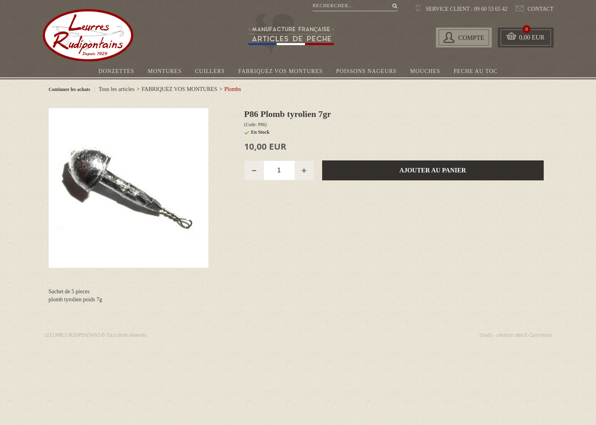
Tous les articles (117, 89)
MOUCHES (425, 71)
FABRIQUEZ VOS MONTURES (280, 71)
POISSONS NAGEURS (366, 71)
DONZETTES (116, 71)
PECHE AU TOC (475, 71)
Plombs (232, 89)
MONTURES (165, 71)
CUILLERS (210, 71)
